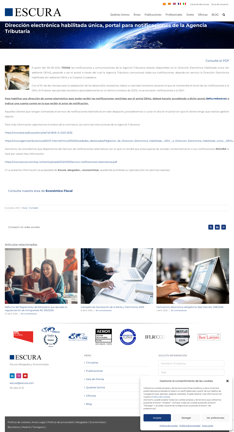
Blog (89, 404)
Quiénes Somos (95, 387)
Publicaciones (94, 370)
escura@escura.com (22, 383)
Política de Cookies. (160, 397)
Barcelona (14, 427)
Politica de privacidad (60, 422)
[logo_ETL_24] (23, 332)
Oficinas (91, 395)
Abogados (81, 422)
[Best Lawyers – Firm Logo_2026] (209, 334)
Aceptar (157, 417)
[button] (227, 381)
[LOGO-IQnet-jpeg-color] (128, 330)
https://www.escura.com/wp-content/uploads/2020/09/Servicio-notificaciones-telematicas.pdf (61, 161)
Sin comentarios (29, 313)
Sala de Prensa (95, 379)
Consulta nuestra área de (40, 191)
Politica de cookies (19, 422)
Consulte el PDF (217, 61)
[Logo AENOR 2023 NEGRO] (104, 330)
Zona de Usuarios (219, 4)
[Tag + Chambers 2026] (50, 327)
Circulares (92, 362)
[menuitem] (164, 4)
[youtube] (25, 375)
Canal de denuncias (199, 4)
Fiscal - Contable (30, 208)
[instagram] (18, 375)
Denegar (186, 417)
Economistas (97, 422)
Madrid (26, 427)
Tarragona (38, 427)
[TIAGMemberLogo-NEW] (78, 334)
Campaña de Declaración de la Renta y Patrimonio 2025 (112, 307)
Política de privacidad (189, 425)
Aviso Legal (207, 425)
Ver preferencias (215, 417)
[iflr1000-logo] (155, 335)
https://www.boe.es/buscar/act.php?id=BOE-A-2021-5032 (38, 132)
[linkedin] (12, 375)
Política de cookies (169, 425)
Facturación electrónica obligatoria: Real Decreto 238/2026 (189, 307)
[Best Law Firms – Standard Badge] (182, 329)
